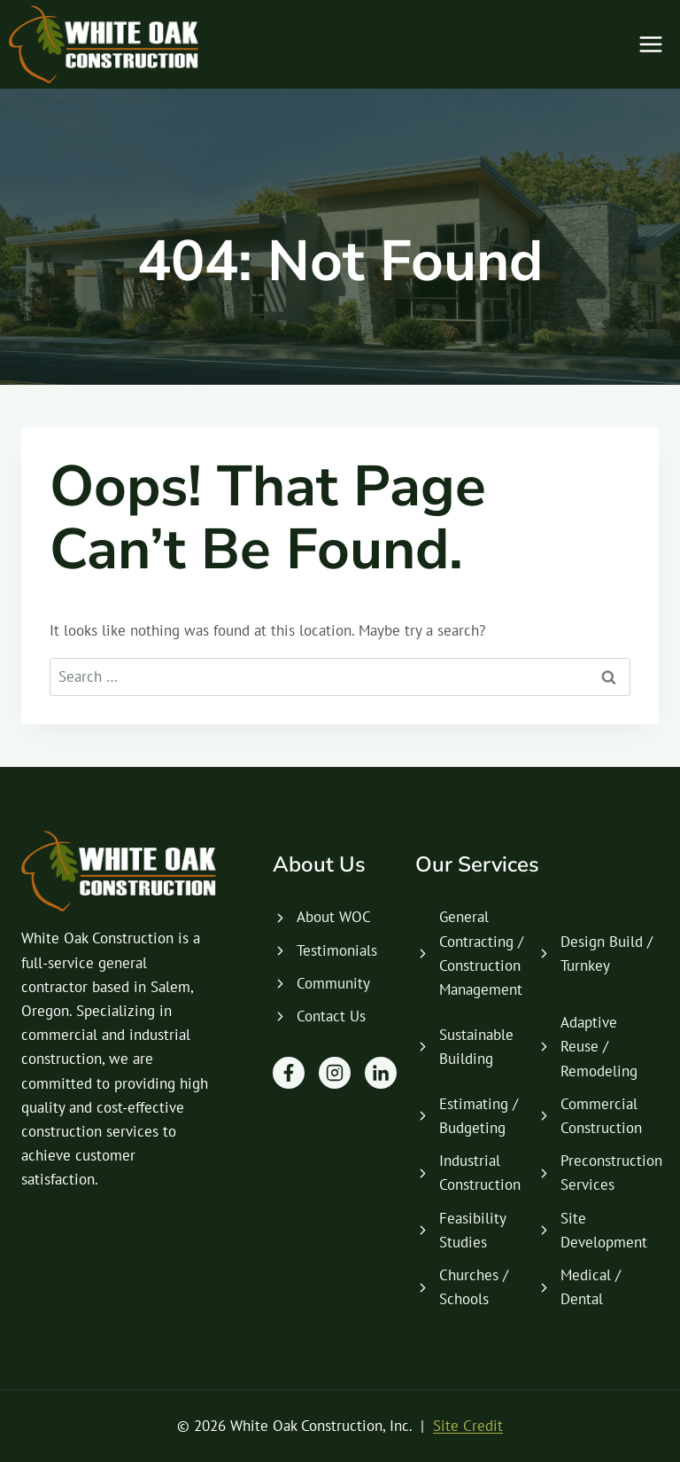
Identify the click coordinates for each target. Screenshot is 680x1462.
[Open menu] (650, 44)
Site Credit (468, 1425)
